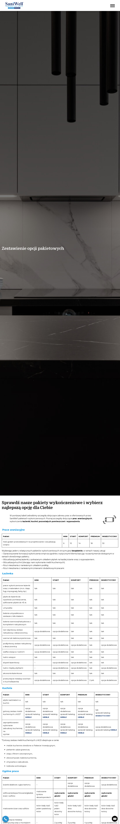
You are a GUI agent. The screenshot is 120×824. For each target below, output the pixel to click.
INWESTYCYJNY (103, 716)
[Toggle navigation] (112, 5)
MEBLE (28, 717)
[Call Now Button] (5, 819)
